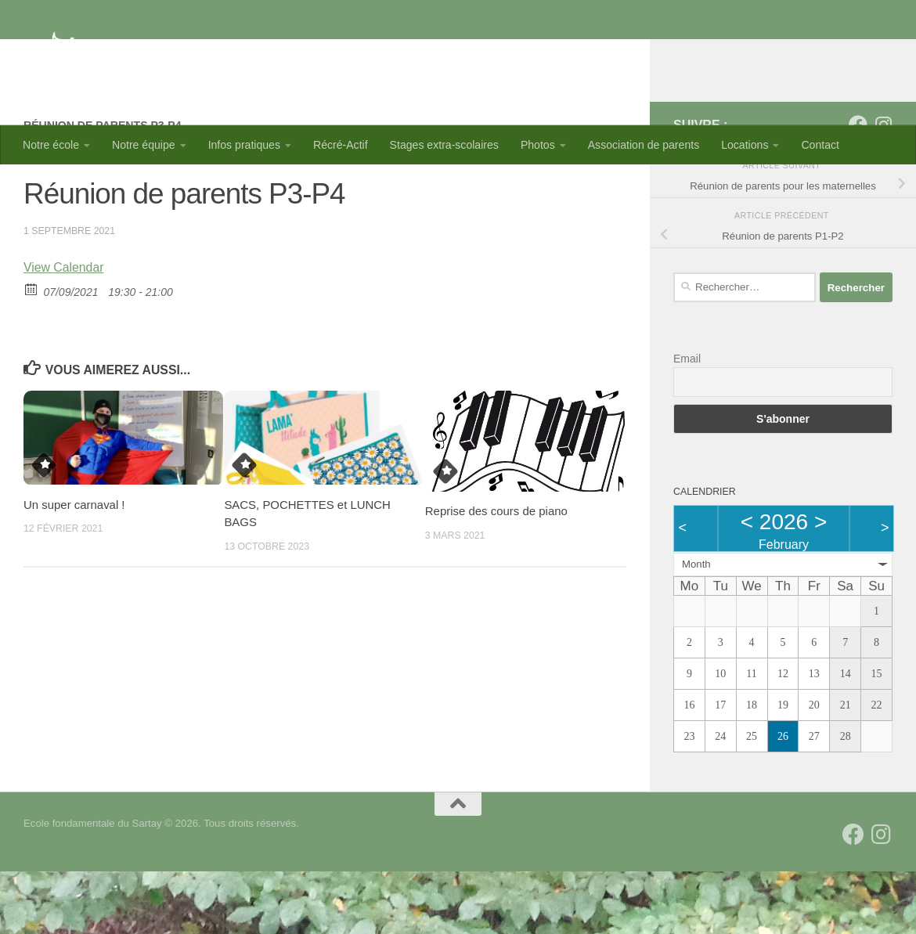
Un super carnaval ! (74, 567)
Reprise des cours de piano (496, 573)
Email (687, 421)
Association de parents (643, 145)
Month (696, 627)
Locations (744, 145)
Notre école (51, 145)
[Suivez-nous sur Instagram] (883, 187)
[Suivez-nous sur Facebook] (858, 187)
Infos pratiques (244, 145)
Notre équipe (143, 145)
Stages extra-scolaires (444, 145)
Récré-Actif (340, 145)
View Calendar (63, 330)
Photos (538, 145)
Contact (820, 145)
